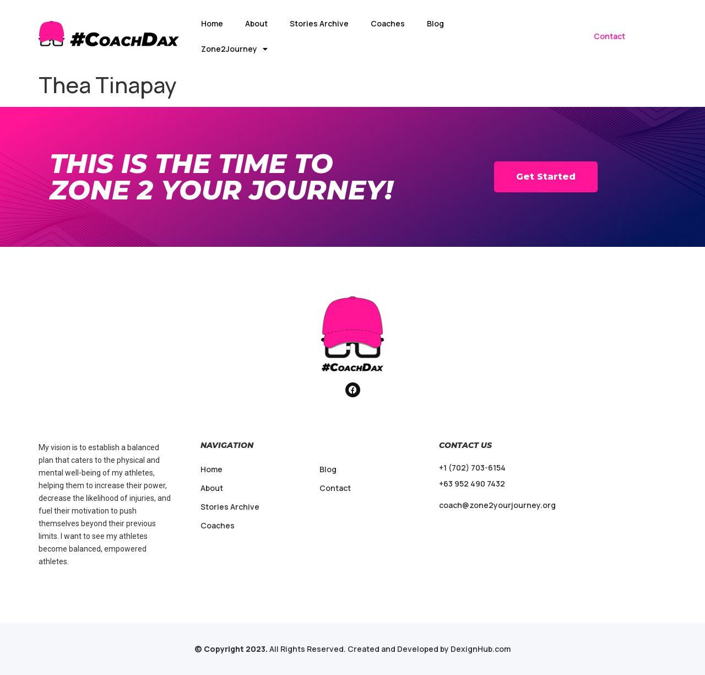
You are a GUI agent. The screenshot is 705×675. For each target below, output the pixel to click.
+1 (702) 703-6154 (472, 467)
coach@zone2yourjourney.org (497, 505)
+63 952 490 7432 (472, 483)
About (256, 23)
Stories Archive (319, 23)
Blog (435, 23)
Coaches (388, 23)
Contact (609, 36)
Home (212, 23)
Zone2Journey (234, 49)
